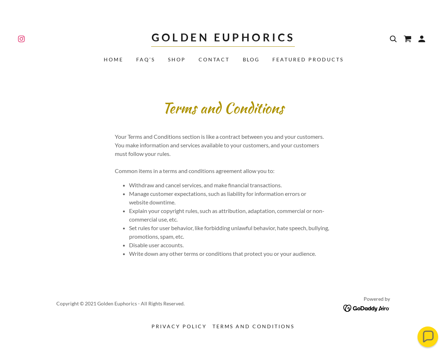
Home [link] (113, 59)
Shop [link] (177, 59)
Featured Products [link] (308, 59)
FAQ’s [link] (145, 59)
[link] (21, 39)
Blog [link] (251, 59)
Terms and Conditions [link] (253, 326)
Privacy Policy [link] (179, 326)
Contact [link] (214, 59)
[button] (422, 39)
